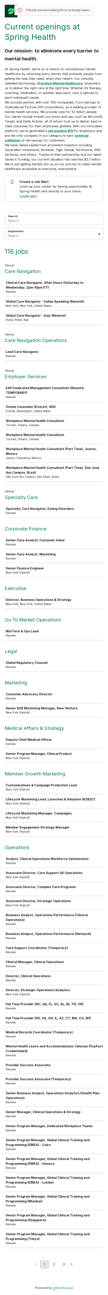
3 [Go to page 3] (64, 1264)
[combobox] (8, 236)
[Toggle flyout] (99, 234)
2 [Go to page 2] (54, 1264)
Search (13, 216)
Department (16, 231)
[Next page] (71, 1264)
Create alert (28, 196)
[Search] (54, 221)
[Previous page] (36, 1264)
